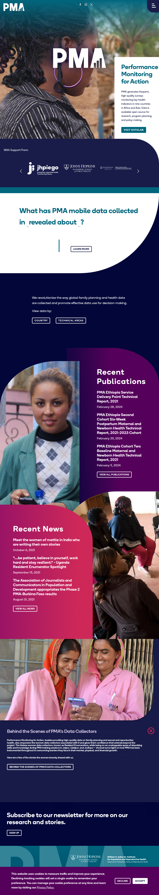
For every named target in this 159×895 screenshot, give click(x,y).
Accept (140, 881)
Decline (122, 881)
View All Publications (114, 475)
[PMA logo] (14, 7)
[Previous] (21, 171)
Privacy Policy (45, 887)
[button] (153, 6)
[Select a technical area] (79, 223)
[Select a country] (28, 223)
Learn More (81, 249)
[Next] (138, 171)
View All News (25, 609)
